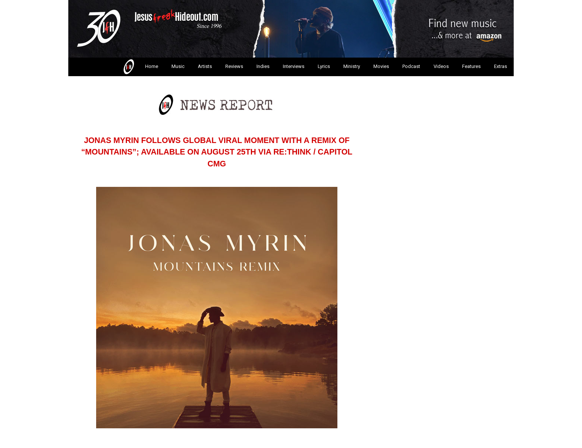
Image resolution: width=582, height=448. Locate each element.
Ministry (351, 66)
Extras (500, 66)
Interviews (293, 66)
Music (177, 66)
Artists (205, 66)
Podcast (411, 66)
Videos (441, 66)
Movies (381, 66)
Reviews (234, 66)
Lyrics (324, 66)
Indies (262, 66)
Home (140, 67)
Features (471, 66)
